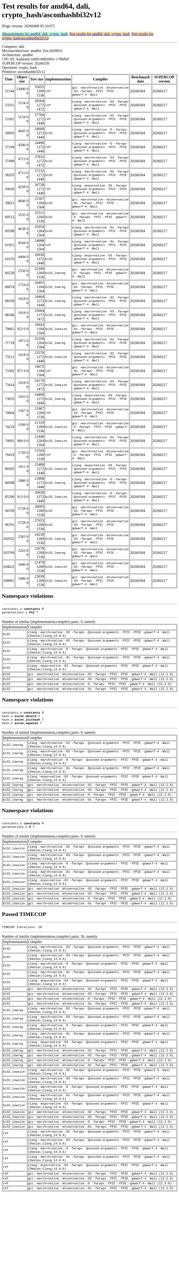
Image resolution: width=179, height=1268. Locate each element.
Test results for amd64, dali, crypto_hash (99, 34)
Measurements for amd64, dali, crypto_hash (35, 34)
